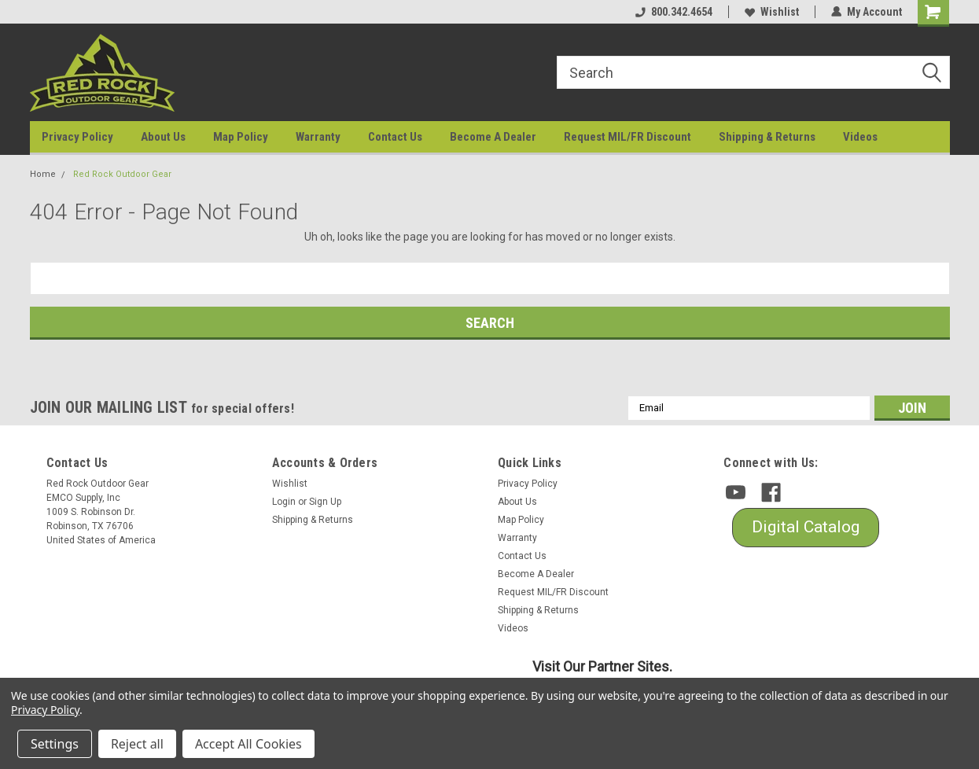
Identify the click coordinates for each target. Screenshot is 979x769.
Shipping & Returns (767, 137)
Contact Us (395, 137)
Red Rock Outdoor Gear (122, 174)
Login (284, 501)
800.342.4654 (673, 12)
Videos (860, 137)
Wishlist (772, 12)
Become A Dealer (493, 137)
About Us (163, 137)
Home (43, 174)
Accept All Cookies (248, 743)
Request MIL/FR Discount (627, 137)
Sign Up (325, 501)
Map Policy (240, 137)
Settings (55, 743)
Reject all (137, 743)
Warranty (318, 137)
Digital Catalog (805, 526)
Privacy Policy (77, 137)
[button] (805, 527)
